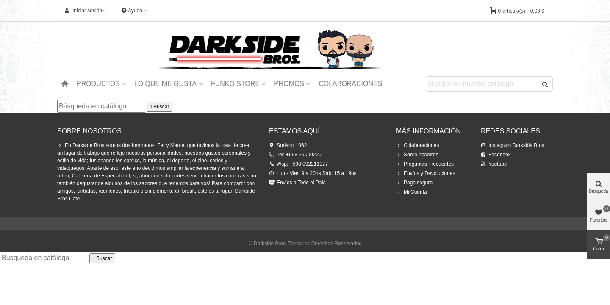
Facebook (496, 154)
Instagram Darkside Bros (512, 145)
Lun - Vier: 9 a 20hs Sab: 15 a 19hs (313, 173)
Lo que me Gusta (165, 83)
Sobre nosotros (417, 154)
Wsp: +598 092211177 (298, 164)
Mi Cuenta (411, 192)
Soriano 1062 (288, 145)
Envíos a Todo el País (297, 182)
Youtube (494, 164)
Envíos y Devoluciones (425, 173)
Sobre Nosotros (89, 131)
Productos (98, 83)
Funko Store (235, 83)
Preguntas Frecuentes (425, 164)
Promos (289, 83)
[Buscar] (101, 106)
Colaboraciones (350, 83)
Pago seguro (414, 182)
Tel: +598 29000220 (295, 154)
